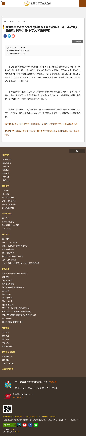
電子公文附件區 (8, 363)
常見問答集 (6, 229)
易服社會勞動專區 (9, 201)
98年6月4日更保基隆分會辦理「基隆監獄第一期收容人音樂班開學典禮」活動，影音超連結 (41, 124)
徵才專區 (5, 239)
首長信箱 (52, 417)
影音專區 (5, 360)
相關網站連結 (7, 356)
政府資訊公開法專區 (9, 242)
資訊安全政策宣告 (31, 417)
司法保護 (5, 194)
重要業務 (5, 186)
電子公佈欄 (21, 21)
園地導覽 (5, 332)
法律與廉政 (6, 213)
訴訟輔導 (5, 291)
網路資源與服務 (8, 352)
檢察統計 (5, 336)
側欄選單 (3, 3)
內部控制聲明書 (8, 249)
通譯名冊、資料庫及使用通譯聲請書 (15, 308)
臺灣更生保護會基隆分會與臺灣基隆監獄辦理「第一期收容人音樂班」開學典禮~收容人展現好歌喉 (41, 28)
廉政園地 (5, 218)
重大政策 (6, 177)
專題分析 (5, 343)
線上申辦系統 (7, 298)
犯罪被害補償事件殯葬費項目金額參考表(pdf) (19, 315)
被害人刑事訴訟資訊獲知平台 (13, 287)
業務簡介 (5, 190)
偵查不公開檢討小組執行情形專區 (14, 246)
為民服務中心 (7, 280)
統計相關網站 (7, 346)
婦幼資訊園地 (7, 318)
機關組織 (6, 173)
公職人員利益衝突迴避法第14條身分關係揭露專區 (20, 263)
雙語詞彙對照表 (8, 253)
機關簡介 (6, 155)
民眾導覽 (5, 277)
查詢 (82, 3)
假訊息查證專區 (8, 208)
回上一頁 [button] (78, 41)
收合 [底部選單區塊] (77, 151)
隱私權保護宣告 (8, 417)
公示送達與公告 (8, 305)
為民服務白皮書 (8, 284)
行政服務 (5, 339)
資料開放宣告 (19, 417)
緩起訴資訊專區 (8, 197)
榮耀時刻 (6, 180)
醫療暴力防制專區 (9, 204)
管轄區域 (6, 170)
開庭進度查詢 (7, 301)
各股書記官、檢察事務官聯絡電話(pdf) (16, 312)
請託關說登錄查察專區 (10, 225)
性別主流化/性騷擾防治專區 (12, 256)
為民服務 (5, 269)
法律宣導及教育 (8, 222)
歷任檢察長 (7, 163)
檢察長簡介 (7, 159)
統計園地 (5, 328)
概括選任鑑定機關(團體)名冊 (12, 322)
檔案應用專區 (7, 369)
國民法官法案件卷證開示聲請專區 (14, 273)
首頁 (5, 21)
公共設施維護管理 (9, 260)
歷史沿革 (6, 166)
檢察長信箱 (6, 294)
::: (1, 2)
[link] (5, 36)
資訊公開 (12, 21)
